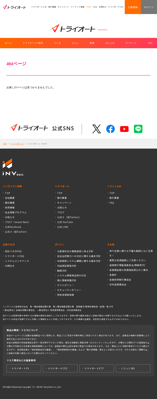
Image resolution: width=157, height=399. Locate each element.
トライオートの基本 (33, 43)
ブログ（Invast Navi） (18, 222)
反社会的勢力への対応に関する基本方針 (79, 256)
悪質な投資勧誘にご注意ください (127, 260)
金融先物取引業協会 (120, 279)
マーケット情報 (77, 7)
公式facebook (13, 226)
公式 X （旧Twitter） (69, 217)
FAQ (95, 7)
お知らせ (10, 217)
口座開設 (132, 7)
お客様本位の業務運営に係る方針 (75, 251)
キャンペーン (63, 7)
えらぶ (75, 43)
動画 (92, 43)
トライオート (17, 143)
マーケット (131, 43)
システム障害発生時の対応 (71, 275)
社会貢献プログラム (16, 212)
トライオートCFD (116, 7)
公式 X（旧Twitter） (16, 231)
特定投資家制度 (65, 294)
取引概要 (52, 7)
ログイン (148, 7)
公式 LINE (62, 226)
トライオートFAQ (14, 256)
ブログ (89, 7)
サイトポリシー (65, 285)
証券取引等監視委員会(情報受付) (127, 265)
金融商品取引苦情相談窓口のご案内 (128, 270)
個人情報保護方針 (67, 280)
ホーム (8, 43)
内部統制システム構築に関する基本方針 (79, 261)
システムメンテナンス (17, 261)
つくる (57, 43)
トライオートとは (39, 7)
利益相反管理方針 (67, 265)
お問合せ (103, 7)
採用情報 (10, 207)
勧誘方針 (62, 270)
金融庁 (113, 274)
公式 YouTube (65, 222)
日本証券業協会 (117, 284)
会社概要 (10, 197)
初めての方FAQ (13, 251)
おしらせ (109, 43)
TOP (5, 143)
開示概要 (10, 202)
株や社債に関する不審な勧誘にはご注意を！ (131, 253)
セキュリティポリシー (69, 290)
